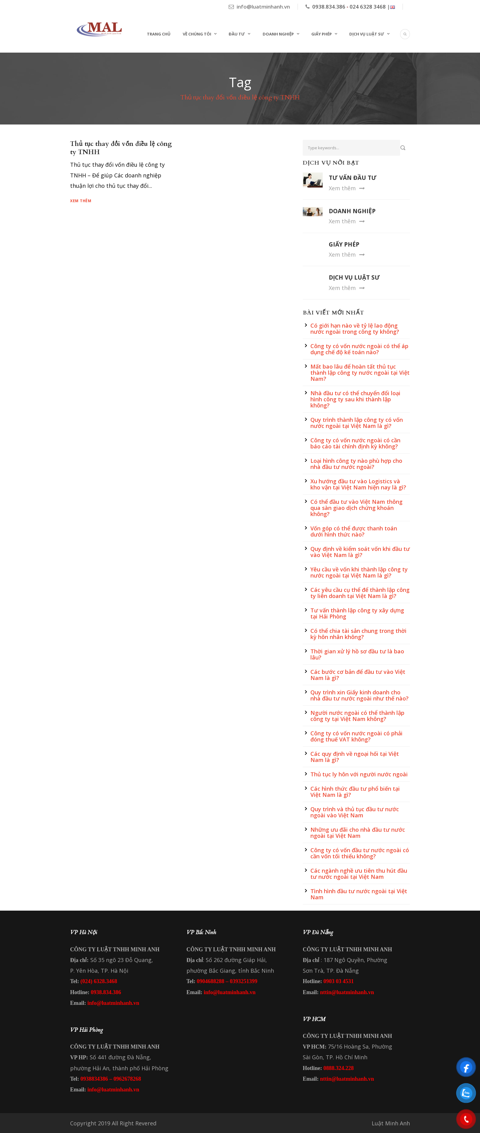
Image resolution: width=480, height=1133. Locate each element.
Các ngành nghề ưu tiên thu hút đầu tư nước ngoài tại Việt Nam (358, 873)
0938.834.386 (328, 6)
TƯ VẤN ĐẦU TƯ (353, 178)
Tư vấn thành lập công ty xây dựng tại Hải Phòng (357, 613)
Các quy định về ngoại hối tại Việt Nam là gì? (354, 756)
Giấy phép (321, 34)
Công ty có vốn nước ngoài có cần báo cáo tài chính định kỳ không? (355, 443)
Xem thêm (81, 200)
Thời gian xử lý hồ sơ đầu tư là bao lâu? (357, 654)
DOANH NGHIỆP (352, 211)
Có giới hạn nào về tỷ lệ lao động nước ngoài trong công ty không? (354, 328)
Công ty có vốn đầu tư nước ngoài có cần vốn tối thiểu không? (359, 853)
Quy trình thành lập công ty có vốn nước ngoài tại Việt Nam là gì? (356, 422)
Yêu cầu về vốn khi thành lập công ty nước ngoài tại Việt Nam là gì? (359, 572)
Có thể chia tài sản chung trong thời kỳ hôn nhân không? (358, 634)
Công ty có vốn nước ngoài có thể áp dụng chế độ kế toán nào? (359, 349)
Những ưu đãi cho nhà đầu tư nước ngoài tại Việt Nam (357, 832)
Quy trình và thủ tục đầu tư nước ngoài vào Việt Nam (354, 812)
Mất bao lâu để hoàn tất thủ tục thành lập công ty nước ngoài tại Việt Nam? (360, 372)
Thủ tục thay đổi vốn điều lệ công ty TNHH (121, 148)
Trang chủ (159, 34)
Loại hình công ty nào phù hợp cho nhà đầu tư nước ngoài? (356, 463)
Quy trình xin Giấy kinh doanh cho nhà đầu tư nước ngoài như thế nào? (359, 695)
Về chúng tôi (197, 34)
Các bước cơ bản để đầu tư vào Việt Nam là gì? (357, 675)
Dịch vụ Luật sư (366, 34)
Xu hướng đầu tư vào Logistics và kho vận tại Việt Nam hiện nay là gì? (358, 484)
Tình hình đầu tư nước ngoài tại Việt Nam (358, 894)
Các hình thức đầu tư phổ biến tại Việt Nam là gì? (355, 791)
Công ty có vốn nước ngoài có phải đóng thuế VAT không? (356, 736)
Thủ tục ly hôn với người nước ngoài (359, 774)
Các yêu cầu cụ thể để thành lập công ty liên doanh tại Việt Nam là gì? (360, 593)
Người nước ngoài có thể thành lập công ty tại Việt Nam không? (357, 716)
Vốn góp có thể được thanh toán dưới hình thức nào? (353, 531)
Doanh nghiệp (278, 34)
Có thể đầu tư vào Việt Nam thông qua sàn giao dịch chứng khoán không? (356, 508)
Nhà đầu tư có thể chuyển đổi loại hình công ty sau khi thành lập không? (355, 399)
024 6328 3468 (368, 6)
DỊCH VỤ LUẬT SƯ (354, 277)
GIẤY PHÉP (344, 244)
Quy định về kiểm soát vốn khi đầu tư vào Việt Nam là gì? (360, 552)
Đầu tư (237, 34)
